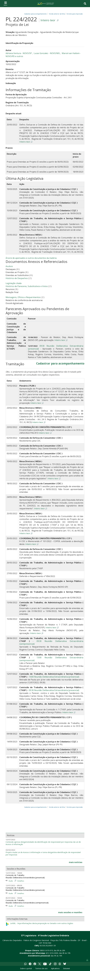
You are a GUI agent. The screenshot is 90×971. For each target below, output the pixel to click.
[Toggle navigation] (5, 3)
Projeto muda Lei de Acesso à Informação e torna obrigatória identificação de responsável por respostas (43, 853)
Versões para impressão (74, 14)
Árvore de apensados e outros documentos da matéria (31, 258)
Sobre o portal (26, 968)
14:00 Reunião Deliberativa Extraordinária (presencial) (54, 676)
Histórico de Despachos (17, 278)
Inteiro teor (48, 20)
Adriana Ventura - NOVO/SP (19, 53)
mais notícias (75, 862)
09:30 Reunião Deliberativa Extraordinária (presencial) (54, 690)
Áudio (11, 881)
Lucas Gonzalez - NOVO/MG (47, 53)
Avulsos (9, 266)
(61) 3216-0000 (52, 953)
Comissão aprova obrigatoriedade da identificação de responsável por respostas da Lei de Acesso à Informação (43, 843)
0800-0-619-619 (46, 950)
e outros (19, 56)
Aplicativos (55, 968)
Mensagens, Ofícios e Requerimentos (23, 297)
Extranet (66, 968)
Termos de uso (41, 968)
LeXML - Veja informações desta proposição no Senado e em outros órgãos (39, 924)
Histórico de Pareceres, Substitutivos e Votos (27, 286)
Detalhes (20, 881)
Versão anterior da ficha (57, 14)
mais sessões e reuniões (70, 912)
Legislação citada (13, 283)
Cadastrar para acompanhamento (35, 14)
